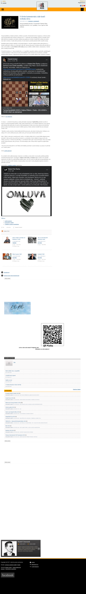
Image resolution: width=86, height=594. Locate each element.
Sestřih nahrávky (8, 221)
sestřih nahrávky (7, 150)
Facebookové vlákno (9, 222)
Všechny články (77, 389)
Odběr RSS (6, 231)
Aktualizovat (6, 272)
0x (14, 244)
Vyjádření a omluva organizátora (12, 224)
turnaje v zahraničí (33, 21)
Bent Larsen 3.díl (17, 254)
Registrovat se (81, 2)
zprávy (4, 1)
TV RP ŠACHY (35, 566)
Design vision (8, 567)
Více (14, 362)
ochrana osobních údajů (11, 564)
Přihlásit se (82, 1)
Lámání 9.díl (41, 254)
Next (38, 548)
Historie (40, 242)
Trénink (14, 242)
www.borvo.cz (34, 564)
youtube (4, 3)
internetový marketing (11, 569)
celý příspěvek (9, 116)
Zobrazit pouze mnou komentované (11, 275)
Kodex (18, 564)
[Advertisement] (16, 290)
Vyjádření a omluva (12, 165)
